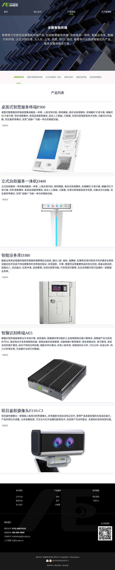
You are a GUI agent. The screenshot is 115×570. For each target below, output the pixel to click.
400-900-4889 (18, 532)
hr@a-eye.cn (17, 540)
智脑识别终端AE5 (16, 333)
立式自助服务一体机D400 (23, 181)
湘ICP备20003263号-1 (57, 561)
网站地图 (65, 565)
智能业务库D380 (15, 255)
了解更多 (4, 125)
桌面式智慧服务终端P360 (23, 107)
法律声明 (50, 565)
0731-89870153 (19, 529)
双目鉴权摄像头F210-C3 (22, 410)
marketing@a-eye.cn (21, 536)
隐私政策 (57, 565)
